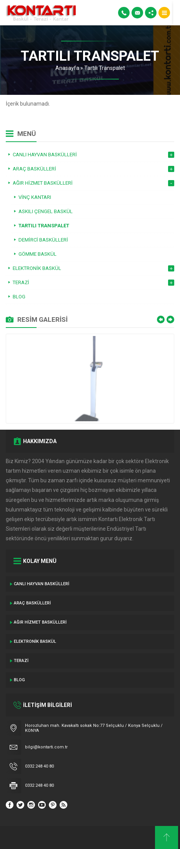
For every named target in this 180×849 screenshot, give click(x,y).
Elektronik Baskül (35, 641)
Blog (19, 679)
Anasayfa (67, 68)
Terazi (21, 660)
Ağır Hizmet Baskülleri (40, 622)
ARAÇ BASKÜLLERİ (32, 603)
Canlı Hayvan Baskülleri (41, 583)
